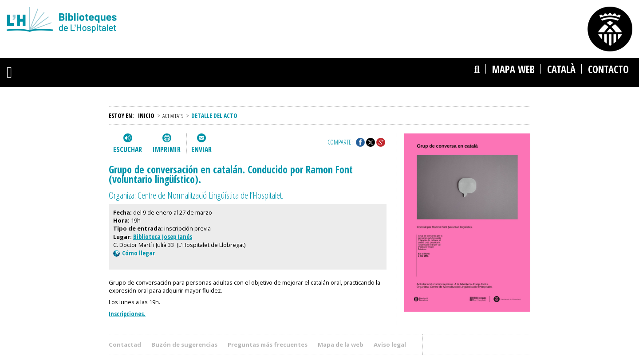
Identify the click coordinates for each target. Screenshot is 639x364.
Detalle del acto (214, 115)
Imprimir (167, 149)
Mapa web (513, 69)
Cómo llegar (134, 253)
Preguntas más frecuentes (268, 344)
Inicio (146, 115)
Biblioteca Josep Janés (162, 236)
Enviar (201, 149)
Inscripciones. (127, 313)
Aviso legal (390, 344)
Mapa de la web (340, 344)
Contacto (608, 69)
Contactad (125, 344)
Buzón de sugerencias (184, 344)
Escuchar (127, 149)
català (561, 69)
